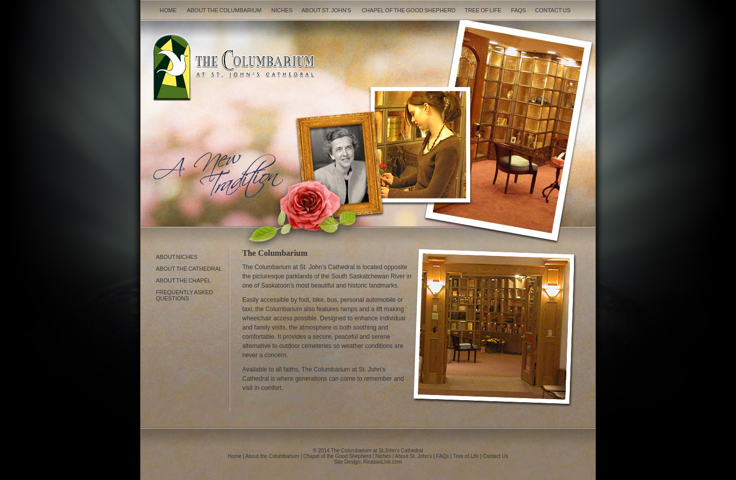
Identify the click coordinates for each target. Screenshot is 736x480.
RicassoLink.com (382, 462)
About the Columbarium (224, 10)
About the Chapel (183, 280)
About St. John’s (413, 456)
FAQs (518, 10)
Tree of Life (483, 10)
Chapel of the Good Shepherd (409, 10)
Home (168, 10)
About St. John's (326, 10)
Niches (282, 10)
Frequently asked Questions (184, 295)
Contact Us (553, 10)
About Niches (176, 257)
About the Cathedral (189, 269)
